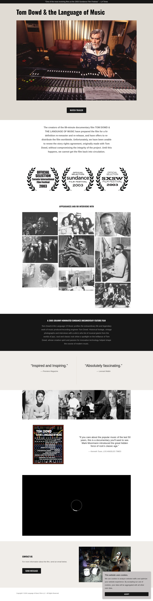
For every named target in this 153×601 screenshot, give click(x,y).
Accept (131, 594)
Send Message (31, 571)
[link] (60, 15)
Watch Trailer (76, 110)
